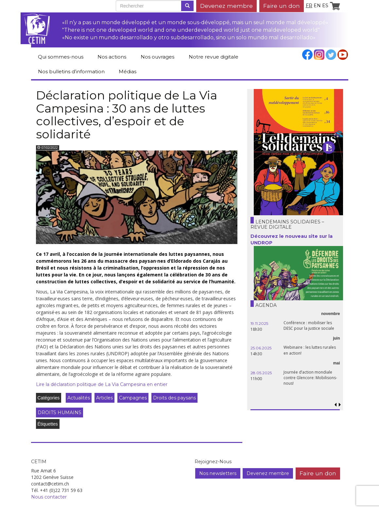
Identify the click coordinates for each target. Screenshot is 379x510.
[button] (340, 405)
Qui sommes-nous (60, 57)
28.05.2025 (261, 372)
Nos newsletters (217, 473)
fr (309, 6)
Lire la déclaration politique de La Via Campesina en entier (101, 384)
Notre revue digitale (213, 57)
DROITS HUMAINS (59, 412)
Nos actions (111, 57)
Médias (127, 71)
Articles (104, 398)
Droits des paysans (174, 398)
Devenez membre (226, 5)
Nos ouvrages (157, 57)
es (325, 6)
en (317, 6)
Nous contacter (49, 497)
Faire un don (281, 5)
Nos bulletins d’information (71, 71)
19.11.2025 (259, 323)
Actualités (78, 398)
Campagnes (133, 398)
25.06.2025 (260, 347)
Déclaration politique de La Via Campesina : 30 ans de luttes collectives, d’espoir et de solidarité (126, 114)
